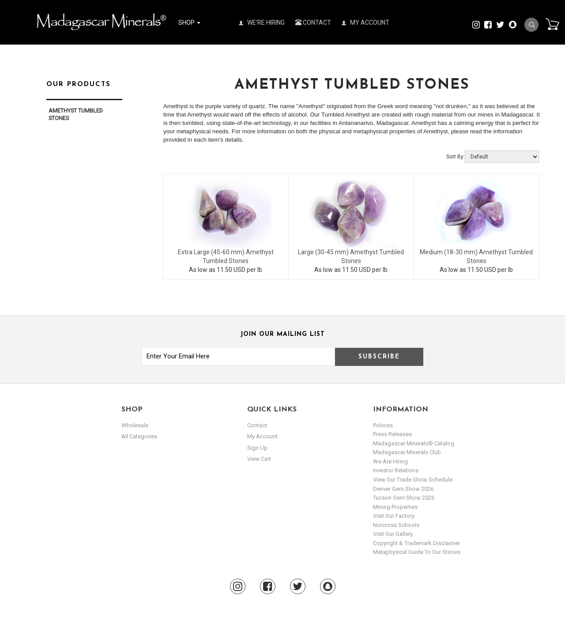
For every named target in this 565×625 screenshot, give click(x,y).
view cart (259, 459)
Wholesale (134, 425)
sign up (257, 447)
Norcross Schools (396, 525)
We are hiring (390, 461)
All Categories (139, 436)
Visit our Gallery (393, 534)
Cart (552, 24)
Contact (313, 22)
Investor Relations (395, 470)
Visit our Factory (393, 515)
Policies (383, 425)
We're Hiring (262, 22)
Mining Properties (395, 507)
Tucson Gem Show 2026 (403, 497)
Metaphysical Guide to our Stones (416, 552)
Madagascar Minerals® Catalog (413, 443)
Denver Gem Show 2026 (403, 489)
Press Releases (392, 434)
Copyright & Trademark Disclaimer (416, 543)
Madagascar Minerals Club (407, 452)
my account (262, 436)
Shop (189, 22)
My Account (365, 22)
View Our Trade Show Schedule (412, 479)
